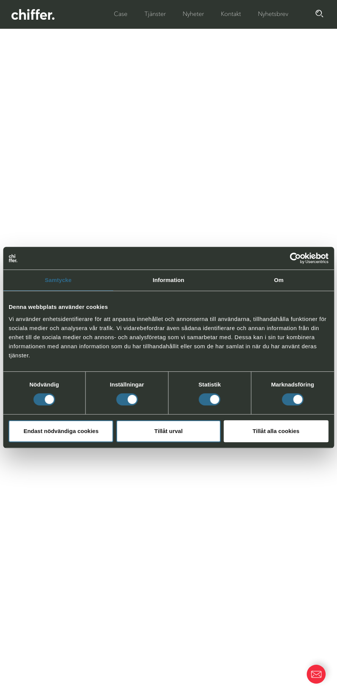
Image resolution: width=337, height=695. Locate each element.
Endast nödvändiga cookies (60, 431)
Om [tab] (279, 280)
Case (120, 13)
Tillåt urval (168, 431)
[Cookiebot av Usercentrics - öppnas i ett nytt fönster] (295, 258)
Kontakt (231, 13)
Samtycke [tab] (58, 280)
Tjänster (155, 13)
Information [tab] (169, 280)
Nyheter (193, 13)
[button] (316, 674)
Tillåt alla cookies (276, 431)
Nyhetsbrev (273, 13)
